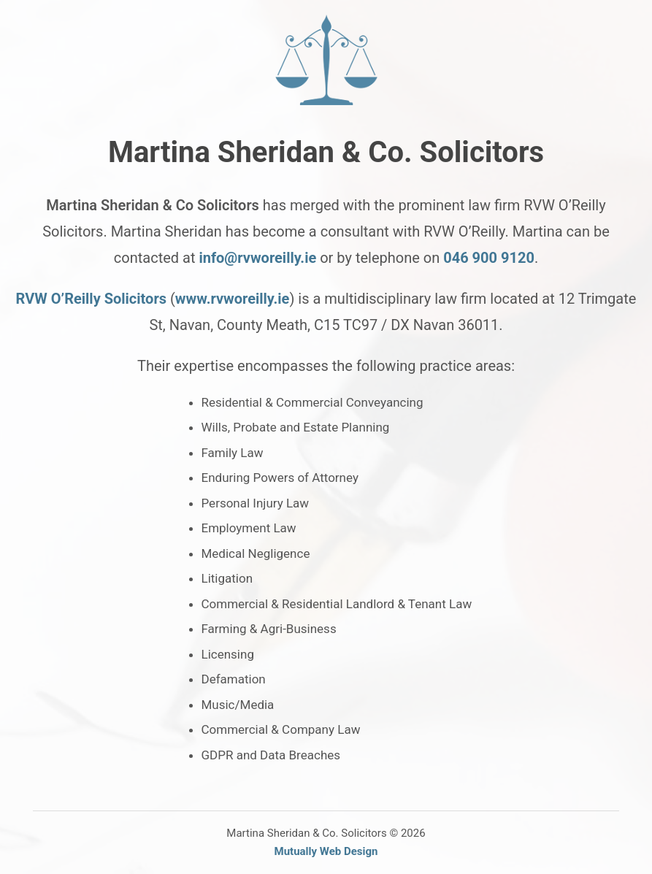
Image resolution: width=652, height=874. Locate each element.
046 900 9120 (488, 258)
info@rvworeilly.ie (257, 258)
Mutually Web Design (326, 851)
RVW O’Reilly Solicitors (91, 298)
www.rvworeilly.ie (232, 298)
